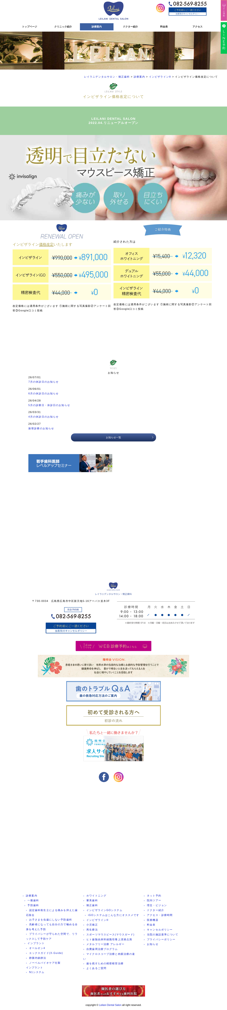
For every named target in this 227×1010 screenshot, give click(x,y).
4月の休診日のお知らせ (43, 418)
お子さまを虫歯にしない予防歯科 (50, 920)
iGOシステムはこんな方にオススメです (113, 916)
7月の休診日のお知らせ (43, 383)
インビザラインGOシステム (104, 911)
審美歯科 (92, 901)
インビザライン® (97, 921)
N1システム (36, 973)
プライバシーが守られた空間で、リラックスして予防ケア (52, 937)
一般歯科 (33, 901)
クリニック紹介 (63, 26)
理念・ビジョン (157, 906)
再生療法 (92, 931)
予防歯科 (33, 906)
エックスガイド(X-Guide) (46, 954)
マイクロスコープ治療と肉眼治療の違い (109, 957)
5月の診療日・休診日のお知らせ (49, 406)
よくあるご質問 (96, 969)
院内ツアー (154, 901)
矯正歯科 (92, 906)
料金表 (164, 26)
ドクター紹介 (130, 26)
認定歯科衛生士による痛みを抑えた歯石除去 (52, 914)
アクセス (197, 26)
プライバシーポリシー (161, 940)
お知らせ (152, 945)
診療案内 (97, 26)
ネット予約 (154, 896)
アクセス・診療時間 (160, 916)
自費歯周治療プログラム (102, 950)
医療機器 (152, 921)
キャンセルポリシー (160, 931)
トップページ (29, 26)
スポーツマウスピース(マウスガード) (110, 935)
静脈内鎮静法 (37, 959)
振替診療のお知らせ (41, 429)
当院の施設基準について (162, 935)
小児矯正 (92, 926)
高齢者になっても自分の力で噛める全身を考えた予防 (52, 928)
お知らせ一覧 (113, 438)
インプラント (36, 944)
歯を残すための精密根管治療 (105, 964)
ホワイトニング (96, 896)
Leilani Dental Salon (110, 1005)
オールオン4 (37, 949)
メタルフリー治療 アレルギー (105, 945)
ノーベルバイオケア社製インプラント (43, 966)
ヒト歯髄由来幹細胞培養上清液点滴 (109, 940)
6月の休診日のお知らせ (43, 394)
